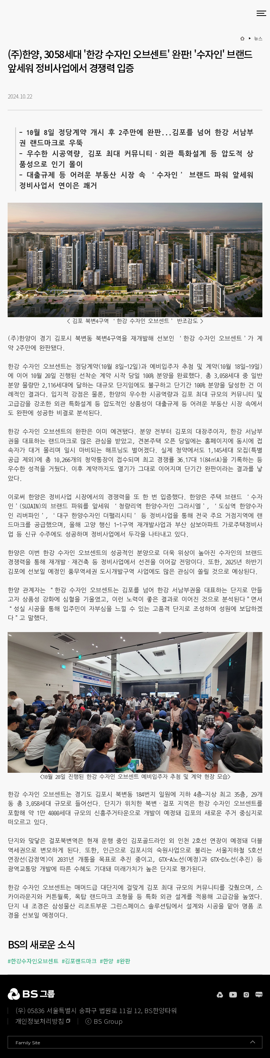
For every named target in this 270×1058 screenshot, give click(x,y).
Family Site (28, 1042)
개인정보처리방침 (39, 1021)
